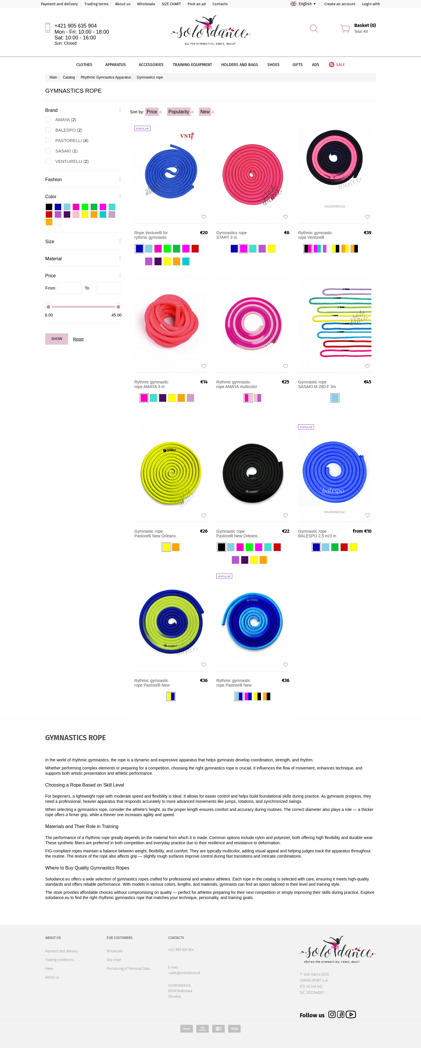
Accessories (151, 64)
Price (152, 111)
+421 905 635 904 (76, 26)
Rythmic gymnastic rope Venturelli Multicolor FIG (315, 235)
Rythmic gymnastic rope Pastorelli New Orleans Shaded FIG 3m (153, 682)
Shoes (275, 64)
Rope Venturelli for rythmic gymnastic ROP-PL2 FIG (151, 235)
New (205, 111)
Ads (315, 64)
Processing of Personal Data (128, 969)
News (49, 969)
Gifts (298, 64)
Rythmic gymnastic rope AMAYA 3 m (151, 384)
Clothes (86, 64)
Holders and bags (239, 64)
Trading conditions (59, 960)
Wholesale (146, 4)
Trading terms (96, 4)
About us (122, 4)
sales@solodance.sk (184, 973)
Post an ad (197, 4)
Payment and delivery (59, 4)
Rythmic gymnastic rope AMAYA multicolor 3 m (236, 384)
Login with (371, 4)
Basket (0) (365, 25)
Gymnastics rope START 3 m (231, 235)
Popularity (178, 111)
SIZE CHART (171, 4)
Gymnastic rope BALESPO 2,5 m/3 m (317, 533)
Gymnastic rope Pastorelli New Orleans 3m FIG (236, 533)
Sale (336, 64)
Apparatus (117, 64)
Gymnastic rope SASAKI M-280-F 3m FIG (317, 384)
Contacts (220, 4)
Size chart (114, 960)
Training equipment (192, 64)
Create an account (339, 4)
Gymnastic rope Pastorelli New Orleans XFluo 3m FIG (155, 533)
